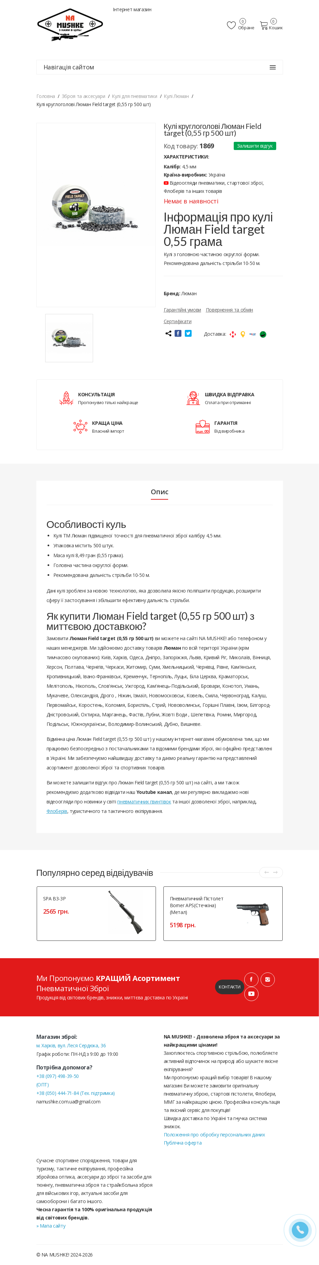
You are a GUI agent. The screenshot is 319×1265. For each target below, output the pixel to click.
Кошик (271, 25)
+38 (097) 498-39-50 (57, 1076)
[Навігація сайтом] (273, 67)
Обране (240, 25)
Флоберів (57, 811)
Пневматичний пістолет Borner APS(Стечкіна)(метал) (197, 905)
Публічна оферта (183, 1142)
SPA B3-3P (54, 898)
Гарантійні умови (182, 309)
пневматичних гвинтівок (144, 801)
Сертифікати (178, 321)
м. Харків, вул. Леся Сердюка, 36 (71, 1045)
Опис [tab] (160, 491)
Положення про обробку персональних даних (214, 1134)
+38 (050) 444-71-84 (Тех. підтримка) (75, 1093)
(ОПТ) (42, 1084)
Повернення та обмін (229, 309)
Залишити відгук (255, 146)
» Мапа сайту (51, 1225)
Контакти (229, 987)
